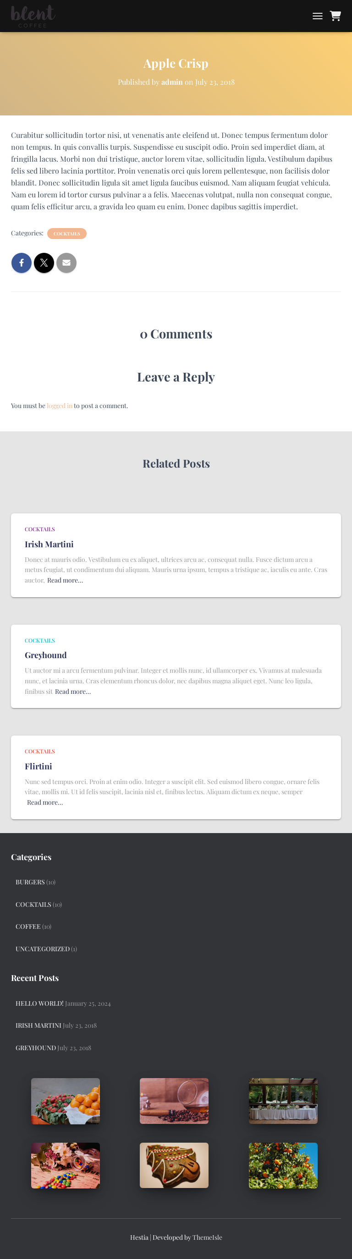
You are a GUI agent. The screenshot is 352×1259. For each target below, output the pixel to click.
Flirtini (38, 766)
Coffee (28, 926)
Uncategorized (43, 948)
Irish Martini (49, 544)
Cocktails (67, 233)
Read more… (65, 580)
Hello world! (40, 1003)
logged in (59, 405)
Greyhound (46, 654)
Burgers (30, 881)
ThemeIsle (207, 1237)
